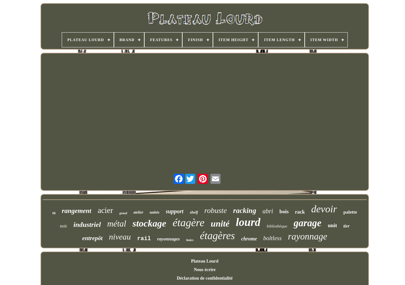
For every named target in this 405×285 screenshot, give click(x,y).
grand (123, 213)
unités (154, 212)
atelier (138, 212)
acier (105, 210)
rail (144, 238)
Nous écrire (205, 269)
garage (307, 222)
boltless (272, 238)
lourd (248, 222)
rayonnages (168, 238)
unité (220, 223)
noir (63, 226)
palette (350, 212)
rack (300, 212)
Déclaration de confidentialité (205, 278)
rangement (76, 211)
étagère (188, 222)
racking (244, 211)
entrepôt (92, 238)
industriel (87, 224)
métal (116, 223)
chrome (249, 238)
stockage (149, 223)
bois (284, 212)
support (175, 211)
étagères (217, 235)
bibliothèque (277, 226)
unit (332, 225)
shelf (194, 212)
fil (54, 213)
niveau (120, 236)
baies (189, 240)
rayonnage (307, 236)
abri (268, 211)
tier (346, 226)
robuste (215, 210)
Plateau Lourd (205, 261)
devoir (324, 209)
